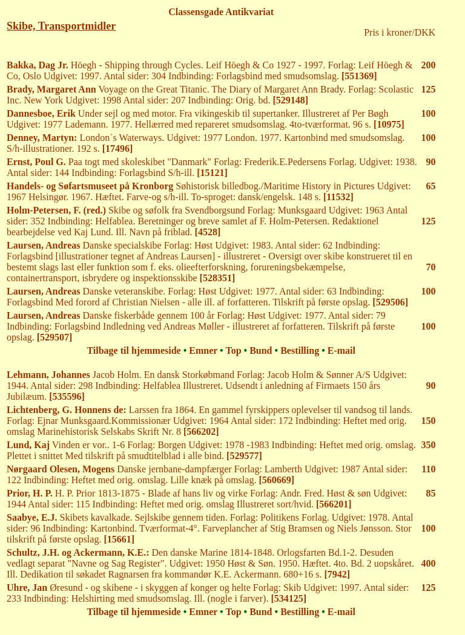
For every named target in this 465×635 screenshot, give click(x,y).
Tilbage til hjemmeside (133, 350)
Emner (203, 350)
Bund (260, 350)
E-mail (341, 350)
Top (233, 350)
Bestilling (299, 350)
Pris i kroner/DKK (399, 32)
